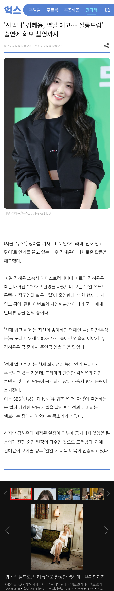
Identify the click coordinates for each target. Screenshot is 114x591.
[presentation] (5, 493)
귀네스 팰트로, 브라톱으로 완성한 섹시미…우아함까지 (55, 576)
